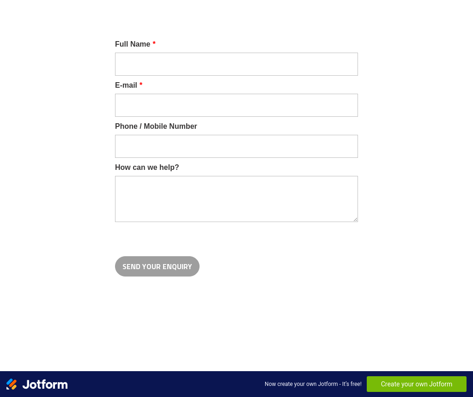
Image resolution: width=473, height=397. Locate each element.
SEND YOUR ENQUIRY (157, 266)
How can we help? (147, 167)
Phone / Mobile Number (156, 126)
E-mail (128, 85)
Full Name (135, 44)
